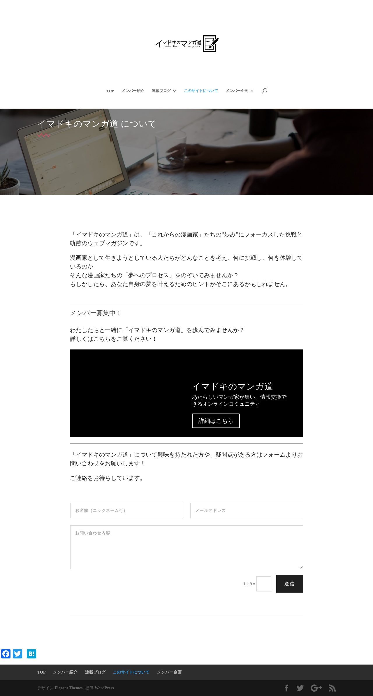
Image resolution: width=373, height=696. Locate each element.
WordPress (104, 688)
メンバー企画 (237, 91)
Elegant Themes (69, 688)
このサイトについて (201, 91)
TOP (110, 91)
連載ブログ (161, 91)
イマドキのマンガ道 (232, 386)
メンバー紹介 (133, 91)
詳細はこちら (215, 421)
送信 (289, 584)
